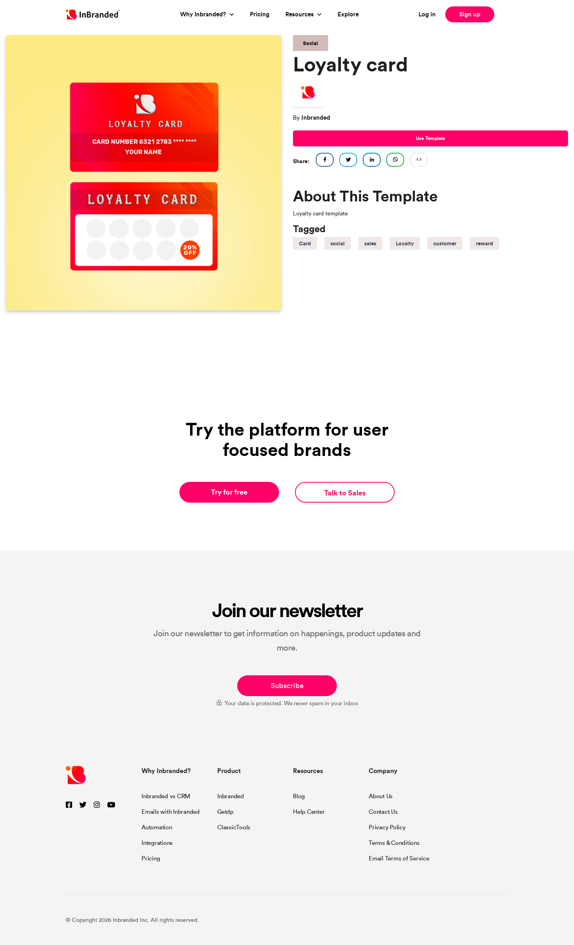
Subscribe (287, 685)
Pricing (259, 14)
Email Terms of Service (399, 858)
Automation (157, 827)
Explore (348, 14)
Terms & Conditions (394, 842)
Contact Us (383, 811)
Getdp (225, 811)
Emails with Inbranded (171, 811)
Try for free (229, 492)
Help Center (308, 811)
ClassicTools (233, 827)
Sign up (469, 14)
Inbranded (230, 796)
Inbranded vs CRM (166, 796)
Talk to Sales (345, 492)
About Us (381, 796)
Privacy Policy (387, 827)
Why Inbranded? (203, 14)
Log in (427, 14)
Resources (299, 14)
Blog (299, 796)
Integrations (157, 842)
